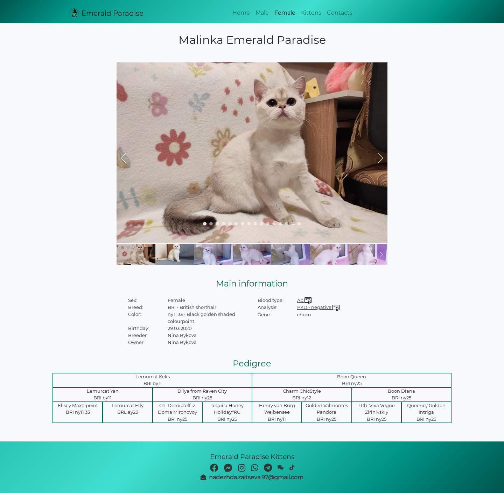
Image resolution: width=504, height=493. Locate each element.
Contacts (339, 12)
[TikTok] (291, 467)
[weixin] (281, 467)
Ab (304, 300)
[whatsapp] (254, 469)
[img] (252, 152)
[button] (123, 158)
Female (284, 12)
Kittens (311, 12)
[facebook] (214, 469)
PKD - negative (318, 307)
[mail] (252, 477)
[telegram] (268, 469)
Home (241, 12)
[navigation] (204, 223)
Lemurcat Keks (152, 376)
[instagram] (241, 469)
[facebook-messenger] (228, 469)
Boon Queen (351, 376)
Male (262, 12)
